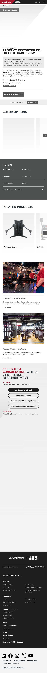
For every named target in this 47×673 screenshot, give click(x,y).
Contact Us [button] (7, 660)
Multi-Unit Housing (10, 590)
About (5, 622)
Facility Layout (8, 612)
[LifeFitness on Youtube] (30, 655)
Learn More (7, 307)
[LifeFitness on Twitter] (24, 655)
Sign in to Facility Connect (13, 642)
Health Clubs (7, 584)
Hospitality (6, 587)
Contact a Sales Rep (13, 94)
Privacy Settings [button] (19, 660)
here (6, 61)
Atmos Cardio (30, 602)
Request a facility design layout (23, 401)
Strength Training (9, 602)
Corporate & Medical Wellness (32, 591)
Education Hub (8, 618)
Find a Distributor (10, 625)
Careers (6, 639)
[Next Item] (45, 135)
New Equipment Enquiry (23, 390)
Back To (6, 6)
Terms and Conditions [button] (11, 663)
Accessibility (8, 635)
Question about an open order (23, 406)
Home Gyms (29, 584)
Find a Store (7, 629)
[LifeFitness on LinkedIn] (4, 655)
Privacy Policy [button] (32, 660)
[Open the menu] (44, 2)
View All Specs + (9, 86)
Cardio (5, 599)
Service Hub (7, 615)
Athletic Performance (33, 587)
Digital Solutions (31, 599)
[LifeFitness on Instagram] (17, 655)
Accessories (7, 605)
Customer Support (23, 395)
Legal (5, 632)
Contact (32, 102)
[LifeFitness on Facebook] (10, 655)
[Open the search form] (39, 2)
